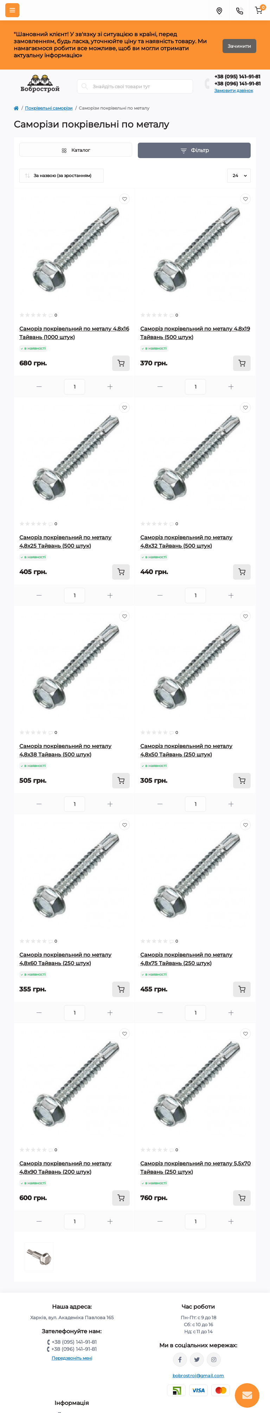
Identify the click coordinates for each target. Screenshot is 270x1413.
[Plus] (110, 386)
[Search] (84, 86)
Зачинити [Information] (239, 45)
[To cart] (121, 363)
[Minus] (39, 386)
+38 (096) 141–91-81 (237, 83)
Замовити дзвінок (233, 90)
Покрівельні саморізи (48, 108)
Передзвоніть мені (72, 1358)
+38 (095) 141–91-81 (237, 76)
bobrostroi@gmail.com (198, 1375)
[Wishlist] (124, 199)
